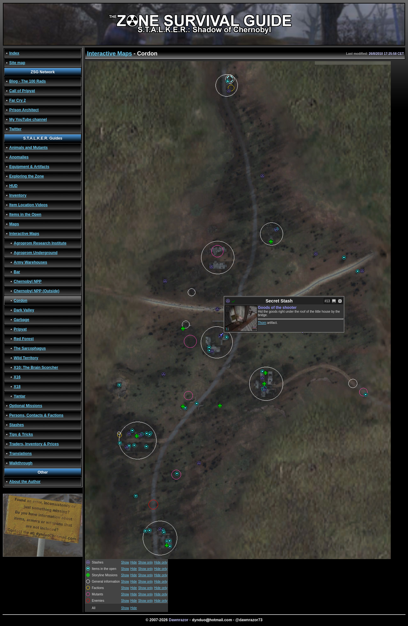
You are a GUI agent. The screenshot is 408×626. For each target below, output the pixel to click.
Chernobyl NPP (27, 281)
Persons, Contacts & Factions (36, 415)
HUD (13, 186)
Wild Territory (26, 358)
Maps (14, 224)
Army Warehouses (30, 262)
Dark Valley (24, 310)
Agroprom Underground (35, 253)
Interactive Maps (24, 233)
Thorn (262, 322)
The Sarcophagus (30, 348)
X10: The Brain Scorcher (36, 367)
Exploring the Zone (26, 176)
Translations (20, 453)
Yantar (20, 396)
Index (14, 53)
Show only (145, 562)
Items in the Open (25, 214)
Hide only (161, 562)
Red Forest (24, 339)
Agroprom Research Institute (40, 243)
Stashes (16, 425)
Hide (133, 562)
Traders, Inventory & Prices (34, 444)
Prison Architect (24, 110)
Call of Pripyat (22, 91)
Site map (17, 63)
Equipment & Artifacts (29, 166)
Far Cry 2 (17, 100)
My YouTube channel (28, 119)
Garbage (21, 319)
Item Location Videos (28, 205)
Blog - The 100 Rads (27, 81)
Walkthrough (21, 463)
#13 (327, 301)
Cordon (20, 300)
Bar (17, 272)
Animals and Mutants (28, 147)
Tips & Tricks (21, 434)
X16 (17, 377)
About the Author (24, 481)
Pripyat (20, 329)
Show (125, 562)
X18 (17, 386)
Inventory (17, 195)
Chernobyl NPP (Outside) (36, 291)
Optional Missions (25, 406)
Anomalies (19, 157)
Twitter (15, 129)
